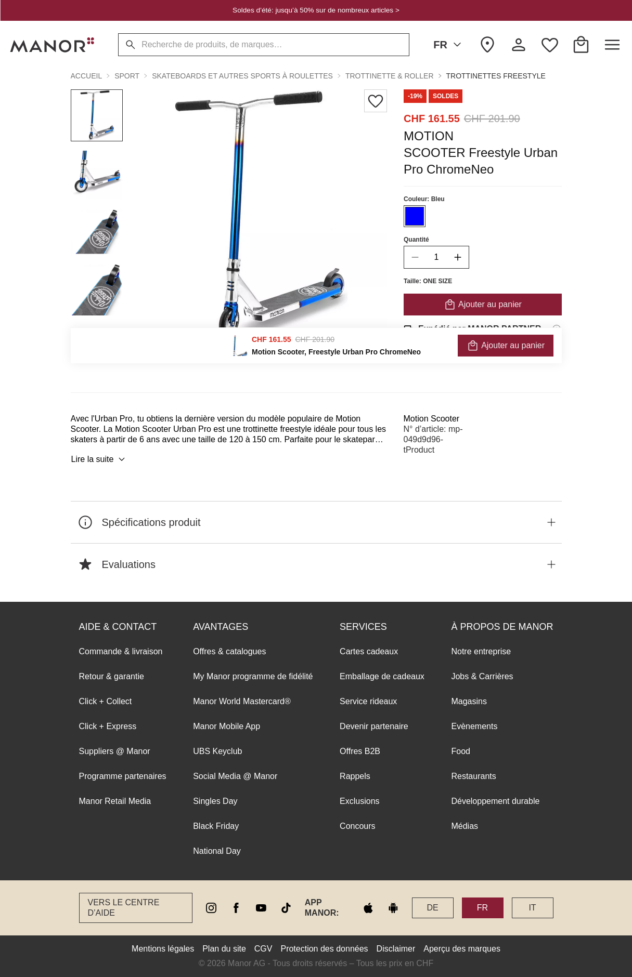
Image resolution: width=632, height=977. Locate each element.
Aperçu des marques (461, 948)
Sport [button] (126, 76)
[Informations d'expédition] (556, 329)
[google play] (393, 907)
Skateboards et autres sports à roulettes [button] (242, 76)
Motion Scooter (432, 418)
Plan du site (224, 948)
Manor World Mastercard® (242, 701)
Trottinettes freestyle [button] (496, 76)
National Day (217, 851)
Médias (464, 826)
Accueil (86, 76)
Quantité (416, 239)
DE (432, 907)
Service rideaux (368, 701)
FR (449, 44)
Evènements (474, 726)
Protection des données (324, 948)
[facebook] (236, 907)
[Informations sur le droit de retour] (556, 358)
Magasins (468, 701)
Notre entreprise (481, 651)
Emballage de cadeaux (382, 676)
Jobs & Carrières (482, 676)
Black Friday (216, 826)
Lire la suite (99, 459)
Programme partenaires (122, 776)
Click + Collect (105, 701)
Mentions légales (163, 948)
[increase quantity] (458, 257)
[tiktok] (286, 907)
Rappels (355, 776)
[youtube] (261, 907)
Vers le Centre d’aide (124, 907)
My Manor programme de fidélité (253, 676)
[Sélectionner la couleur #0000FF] (414, 216)
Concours (357, 826)
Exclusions (359, 801)
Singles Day (215, 801)
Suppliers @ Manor (114, 751)
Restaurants (473, 776)
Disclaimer (396, 948)
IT (532, 907)
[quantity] (436, 257)
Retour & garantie (111, 676)
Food (460, 751)
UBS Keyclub (217, 751)
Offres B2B (360, 751)
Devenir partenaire (374, 726)
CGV (263, 948)
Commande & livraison (121, 651)
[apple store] (368, 907)
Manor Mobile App (226, 726)
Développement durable (495, 801)
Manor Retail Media (115, 801)
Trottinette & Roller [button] (389, 76)
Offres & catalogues (229, 651)
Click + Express (108, 726)
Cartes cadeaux (369, 651)
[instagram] (211, 907)
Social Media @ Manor (235, 776)
